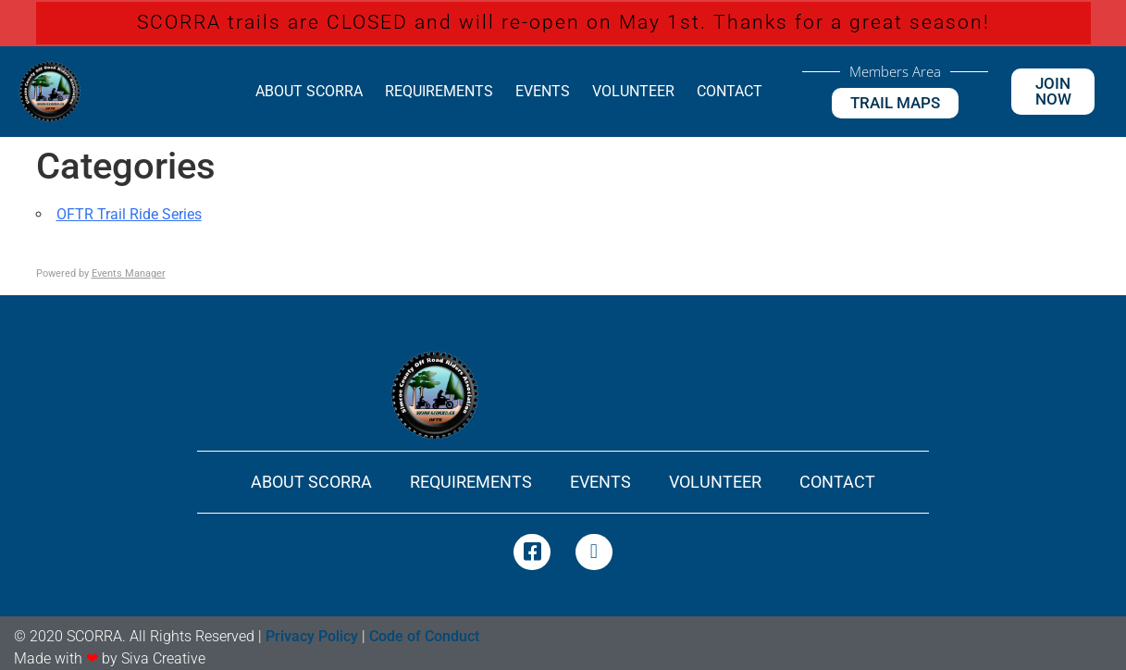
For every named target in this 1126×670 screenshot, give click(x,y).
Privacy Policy (312, 636)
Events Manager (129, 273)
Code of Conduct (424, 636)
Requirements (439, 91)
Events (542, 91)
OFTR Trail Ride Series (129, 214)
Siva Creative (163, 658)
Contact (729, 91)
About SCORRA (309, 91)
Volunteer (633, 91)
